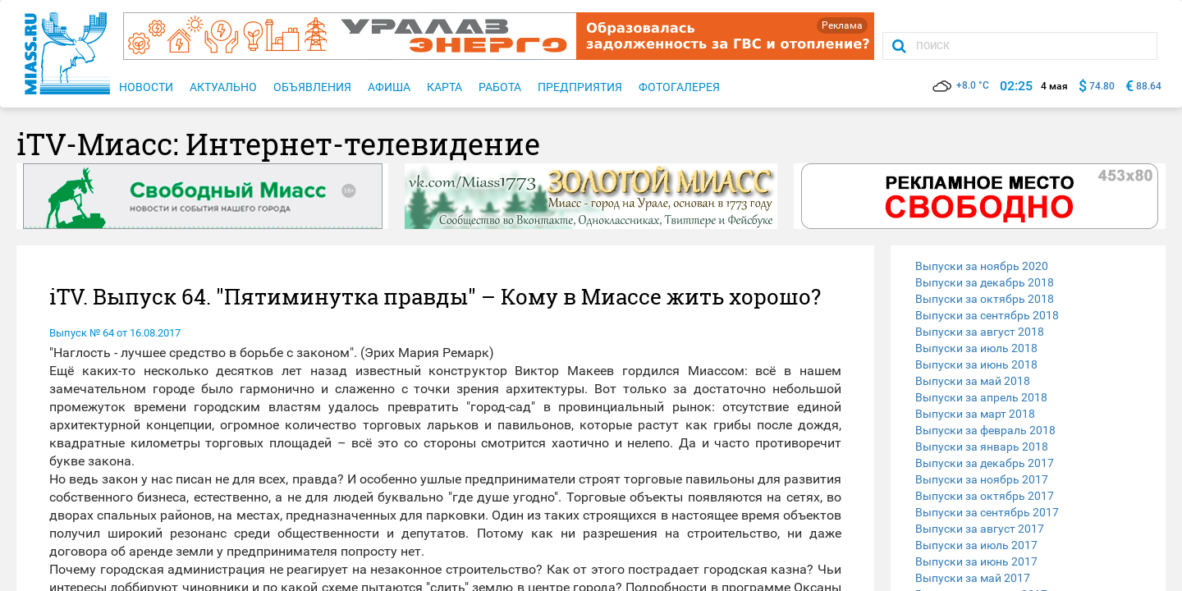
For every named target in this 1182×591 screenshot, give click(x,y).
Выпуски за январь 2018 (981, 446)
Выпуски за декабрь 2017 (984, 463)
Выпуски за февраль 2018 (985, 430)
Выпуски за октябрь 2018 (984, 298)
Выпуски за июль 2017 (976, 545)
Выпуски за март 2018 (975, 413)
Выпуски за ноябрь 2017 (981, 479)
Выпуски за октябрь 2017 (984, 495)
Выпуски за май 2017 (972, 577)
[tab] (1028, 266)
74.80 (1102, 86)
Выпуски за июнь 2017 (976, 561)
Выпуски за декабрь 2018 (984, 282)
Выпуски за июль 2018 (976, 348)
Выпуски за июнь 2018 (976, 364)
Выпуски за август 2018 (979, 331)
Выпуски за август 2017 (979, 528)
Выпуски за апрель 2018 (981, 397)
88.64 (1148, 86)
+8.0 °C (960, 85)
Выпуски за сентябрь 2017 (987, 512)
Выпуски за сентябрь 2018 (987, 315)
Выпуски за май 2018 (972, 380)
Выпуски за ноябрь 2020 (981, 266)
